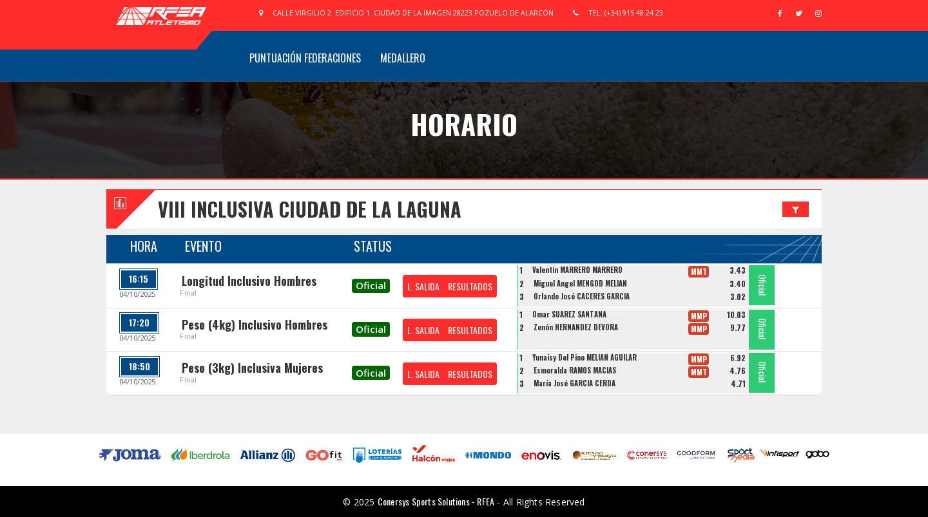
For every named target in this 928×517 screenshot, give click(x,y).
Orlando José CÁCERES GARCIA (582, 296)
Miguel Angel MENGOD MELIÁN (580, 283)
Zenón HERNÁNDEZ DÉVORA (576, 327)
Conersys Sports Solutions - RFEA (436, 501)
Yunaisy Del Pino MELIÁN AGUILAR (584, 357)
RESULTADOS (470, 286)
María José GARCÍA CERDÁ (574, 383)
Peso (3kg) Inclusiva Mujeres (252, 367)
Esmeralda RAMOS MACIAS (575, 370)
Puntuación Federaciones (305, 58)
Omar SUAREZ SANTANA (569, 314)
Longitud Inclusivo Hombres (249, 280)
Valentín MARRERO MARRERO (577, 270)
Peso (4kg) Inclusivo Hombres (254, 324)
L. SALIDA (423, 286)
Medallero (402, 58)
